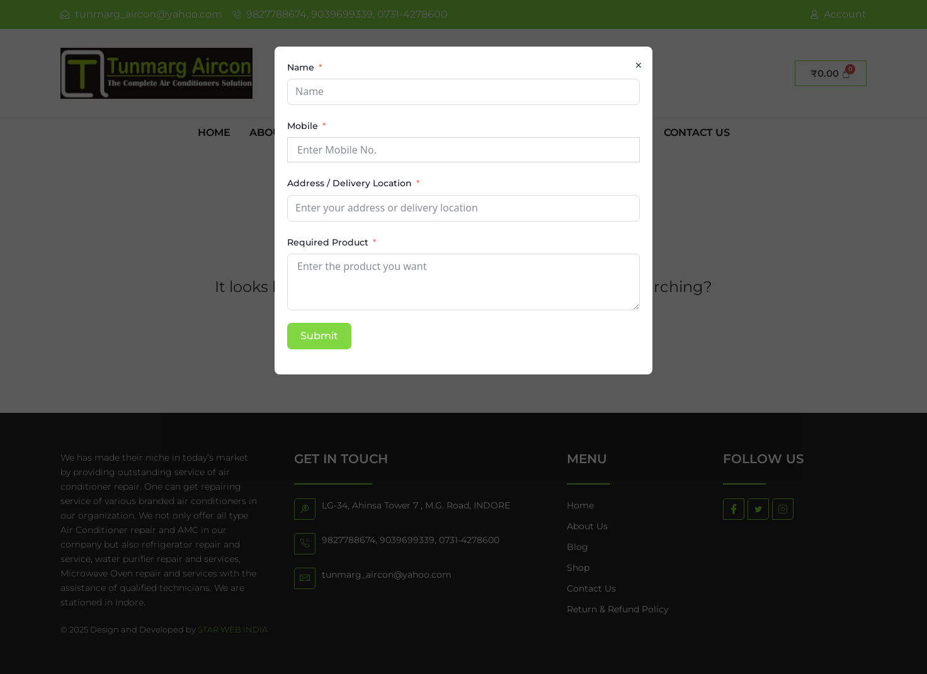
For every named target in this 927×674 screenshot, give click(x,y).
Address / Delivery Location (349, 183)
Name (300, 67)
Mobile (302, 126)
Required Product (327, 242)
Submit (319, 336)
